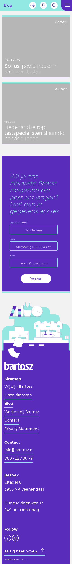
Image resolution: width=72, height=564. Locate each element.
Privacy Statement (21, 428)
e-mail (12, 256)
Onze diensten (18, 394)
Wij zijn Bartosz (18, 386)
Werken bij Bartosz (21, 411)
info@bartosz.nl (19, 449)
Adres (12, 239)
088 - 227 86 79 (18, 458)
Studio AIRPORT (21, 560)
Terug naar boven (21, 551)
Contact (11, 420)
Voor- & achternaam (18, 223)
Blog (8, 403)
